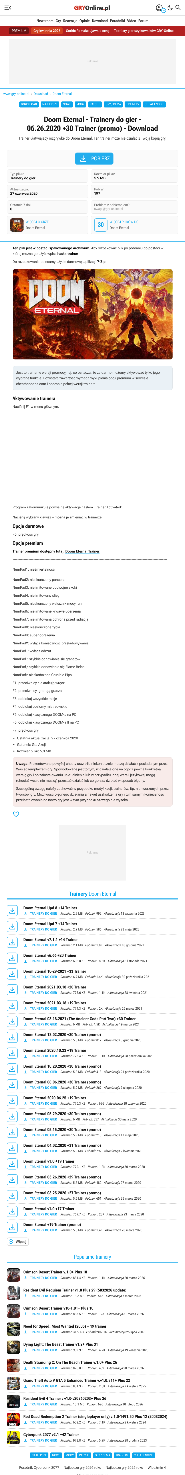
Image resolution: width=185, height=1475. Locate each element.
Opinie (85, 21)
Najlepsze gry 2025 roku (124, 1467)
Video (131, 21)
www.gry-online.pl (16, 94)
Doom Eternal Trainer (82, 551)
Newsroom (45, 21)
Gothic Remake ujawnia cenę (87, 31)
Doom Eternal (62, 94)
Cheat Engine (154, 104)
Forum (143, 21)
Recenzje (70, 21)
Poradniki (117, 21)
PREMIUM (16, 31)
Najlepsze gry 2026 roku (82, 1467)
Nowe (67, 104)
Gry (58, 21)
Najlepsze (50, 104)
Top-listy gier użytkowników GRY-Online (145, 31)
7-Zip (101, 262)
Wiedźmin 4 (157, 1467)
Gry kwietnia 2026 (45, 31)
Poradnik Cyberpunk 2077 (39, 1467)
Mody (80, 104)
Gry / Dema (113, 104)
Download (100, 21)
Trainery (132, 104)
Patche (95, 104)
